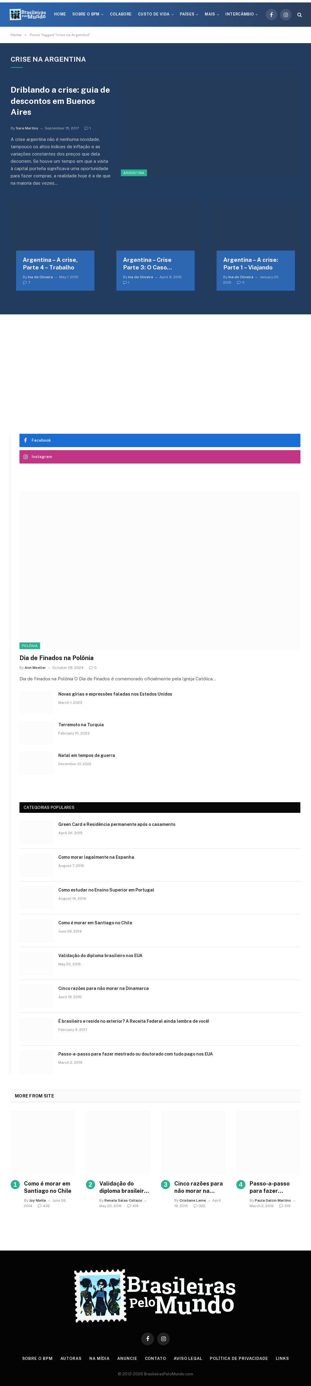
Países (187, 14)
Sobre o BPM (86, 14)
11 (240, 282)
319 (284, 1206)
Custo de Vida (154, 14)
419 (132, 1206)
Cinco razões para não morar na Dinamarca (103, 988)
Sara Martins (27, 128)
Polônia (30, 646)
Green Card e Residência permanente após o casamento (116, 824)
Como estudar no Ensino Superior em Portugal (106, 890)
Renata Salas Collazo (123, 1200)
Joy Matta (37, 1200)
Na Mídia (99, 1358)
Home (60, 14)
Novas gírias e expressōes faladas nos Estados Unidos (115, 694)
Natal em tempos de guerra (86, 755)
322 (199, 1206)
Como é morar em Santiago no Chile (95, 922)
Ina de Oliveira (40, 277)
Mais (210, 14)
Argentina (134, 173)
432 (44, 1206)
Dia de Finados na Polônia (56, 658)
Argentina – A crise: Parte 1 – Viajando (250, 263)
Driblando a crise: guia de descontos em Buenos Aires (60, 101)
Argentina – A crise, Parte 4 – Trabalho (50, 263)
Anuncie (127, 1358)
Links (282, 1358)
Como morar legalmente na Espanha (96, 857)
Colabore (121, 14)
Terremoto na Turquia (81, 724)
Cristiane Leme (192, 1200)
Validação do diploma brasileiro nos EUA (100, 955)
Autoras (71, 1358)
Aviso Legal (188, 1358)
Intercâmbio (239, 14)
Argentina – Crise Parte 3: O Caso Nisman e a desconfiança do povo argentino (153, 264)
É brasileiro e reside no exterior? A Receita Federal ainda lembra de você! (133, 1021)
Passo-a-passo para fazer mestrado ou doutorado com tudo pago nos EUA (135, 1054)
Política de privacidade (239, 1358)
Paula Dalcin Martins (273, 1200)
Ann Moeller (35, 668)
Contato (155, 1358)
